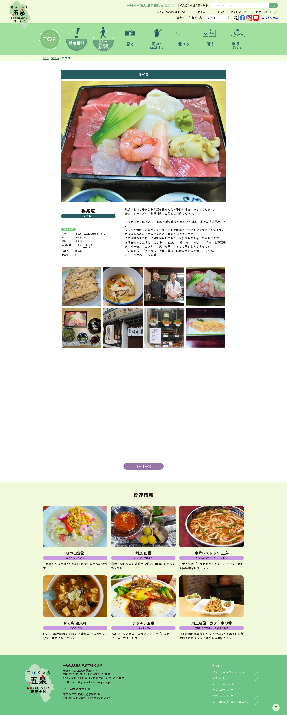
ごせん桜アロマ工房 (76, 689)
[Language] (218, 18)
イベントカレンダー (224, 684)
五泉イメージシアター (225, 696)
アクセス (200, 12)
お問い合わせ (263, 12)
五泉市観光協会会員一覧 (171, 12)
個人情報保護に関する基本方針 (230, 702)
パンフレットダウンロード (230, 12)
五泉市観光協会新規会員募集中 (190, 5)
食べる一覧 (143, 466)
